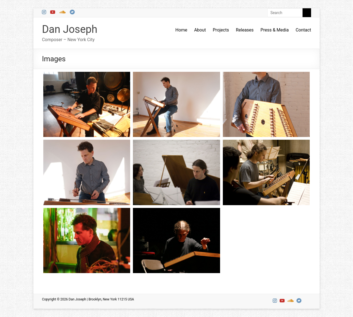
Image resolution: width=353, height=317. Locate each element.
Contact (303, 30)
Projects (221, 30)
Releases (244, 30)
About (200, 30)
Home (181, 30)
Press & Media (275, 30)
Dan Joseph (69, 29)
